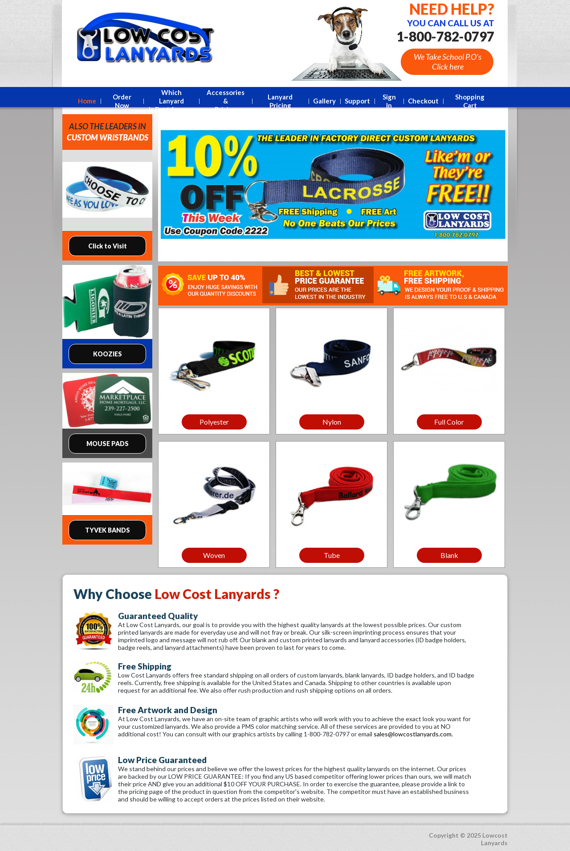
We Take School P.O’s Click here (447, 61)
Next (498, 188)
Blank (449, 555)
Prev (168, 188)
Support (357, 101)
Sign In (389, 101)
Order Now (122, 101)
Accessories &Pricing (225, 100)
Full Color (449, 421)
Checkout (423, 101)
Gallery (324, 101)
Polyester (214, 421)
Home (87, 101)
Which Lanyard (171, 101)
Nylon (331, 421)
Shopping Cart (469, 101)
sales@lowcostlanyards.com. (413, 734)
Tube (332, 555)
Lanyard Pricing (280, 101)
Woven (214, 555)
